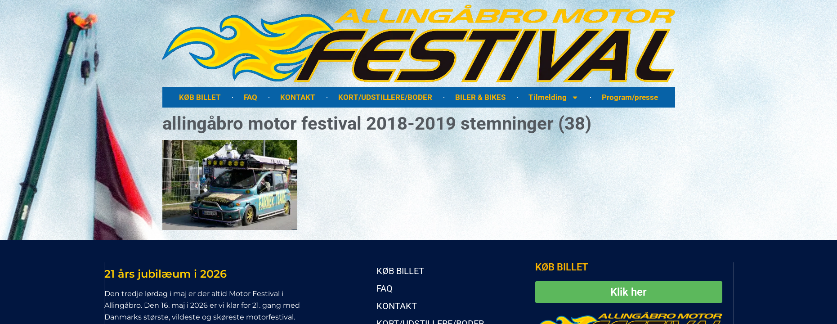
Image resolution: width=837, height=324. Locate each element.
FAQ (250, 97)
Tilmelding (553, 97)
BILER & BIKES (480, 97)
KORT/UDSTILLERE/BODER (385, 97)
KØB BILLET (200, 97)
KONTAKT (297, 97)
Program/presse (630, 97)
